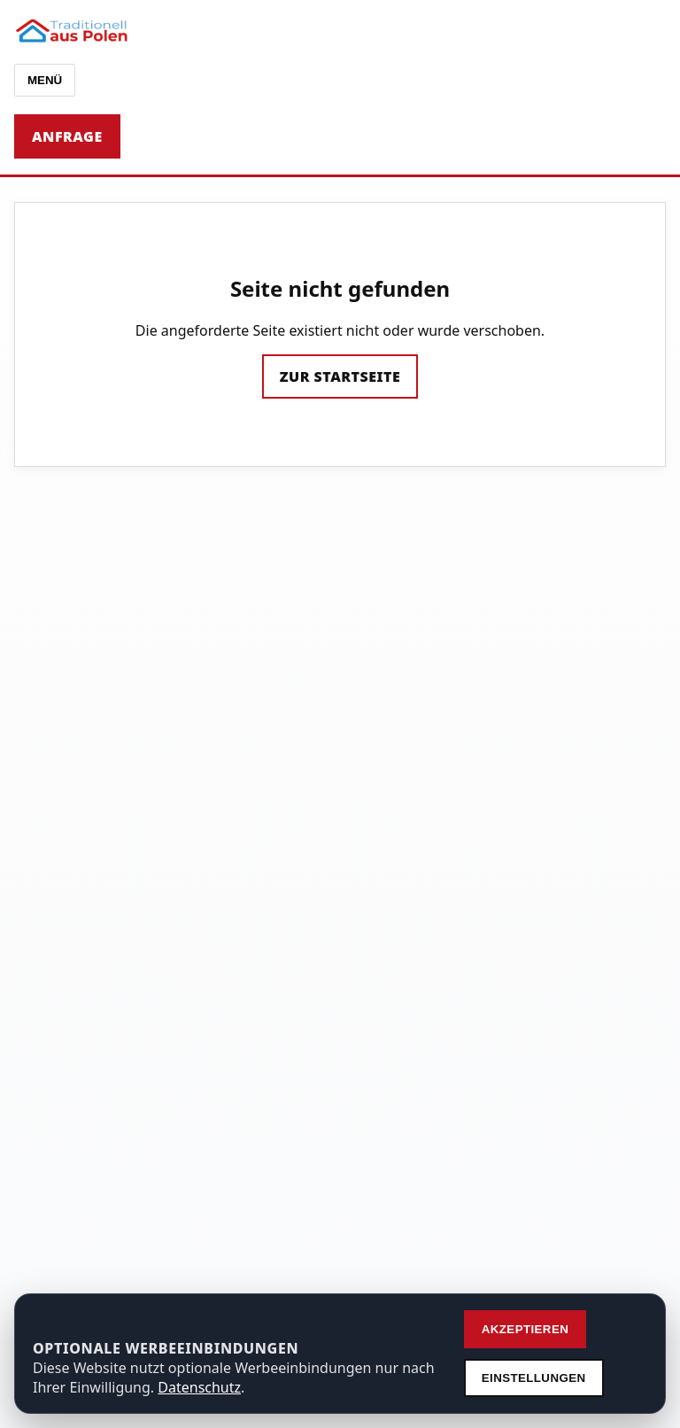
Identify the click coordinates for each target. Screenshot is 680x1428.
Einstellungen (534, 1378)
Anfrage (67, 136)
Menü (44, 80)
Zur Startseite (340, 376)
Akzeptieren (525, 1329)
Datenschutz (199, 1387)
